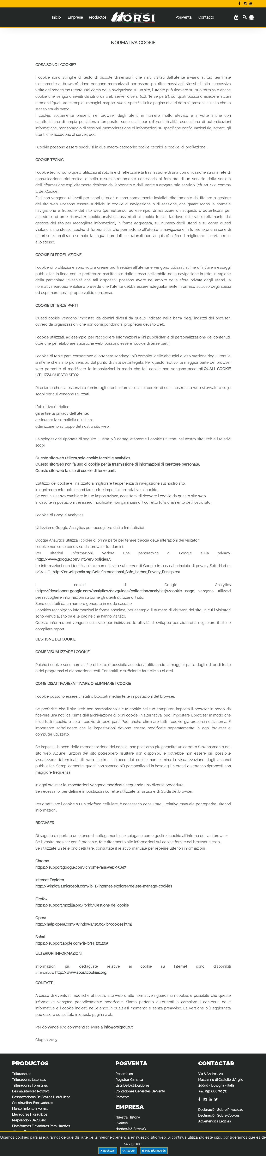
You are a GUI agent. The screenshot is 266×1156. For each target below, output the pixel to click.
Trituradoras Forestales (30, 1085)
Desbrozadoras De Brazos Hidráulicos (41, 1097)
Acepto (128, 1150)
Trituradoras (21, 1074)
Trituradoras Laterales (29, 1080)
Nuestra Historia (127, 1117)
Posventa (183, 17)
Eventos (121, 1123)
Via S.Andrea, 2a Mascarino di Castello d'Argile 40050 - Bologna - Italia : (220, 1082)
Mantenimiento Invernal (29, 1109)
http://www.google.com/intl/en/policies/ (73, 559)
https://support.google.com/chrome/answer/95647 (80, 867)
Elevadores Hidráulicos (29, 1114)
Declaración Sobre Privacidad (220, 1110)
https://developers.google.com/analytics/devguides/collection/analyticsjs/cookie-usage (115, 591)
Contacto (206, 17)
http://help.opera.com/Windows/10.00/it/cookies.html (83, 924)
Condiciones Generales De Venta (140, 1091)
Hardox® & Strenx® (130, 1129)
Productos (98, 17)
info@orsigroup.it (118, 1027)
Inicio (56, 17)
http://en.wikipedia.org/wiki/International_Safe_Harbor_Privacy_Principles (116, 572)
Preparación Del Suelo (29, 1120)
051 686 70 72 (216, 1091)
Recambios (124, 1074)
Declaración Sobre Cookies (219, 1115)
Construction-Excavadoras (32, 1103)
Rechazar (107, 1150)
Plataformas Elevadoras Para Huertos (41, 1126)
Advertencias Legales (214, 1121)
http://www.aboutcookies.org (80, 972)
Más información (154, 1150)
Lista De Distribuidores (132, 1085)
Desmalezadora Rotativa (30, 1091)
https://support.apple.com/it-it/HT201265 (71, 943)
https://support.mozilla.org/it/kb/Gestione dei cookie (82, 905)
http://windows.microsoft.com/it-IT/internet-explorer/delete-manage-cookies (103, 886)
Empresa (75, 17)
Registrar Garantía (129, 1080)
